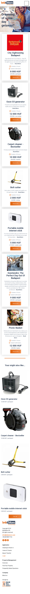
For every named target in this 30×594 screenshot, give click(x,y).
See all (15, 516)
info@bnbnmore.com (8, 535)
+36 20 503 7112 (7, 537)
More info (15, 77)
